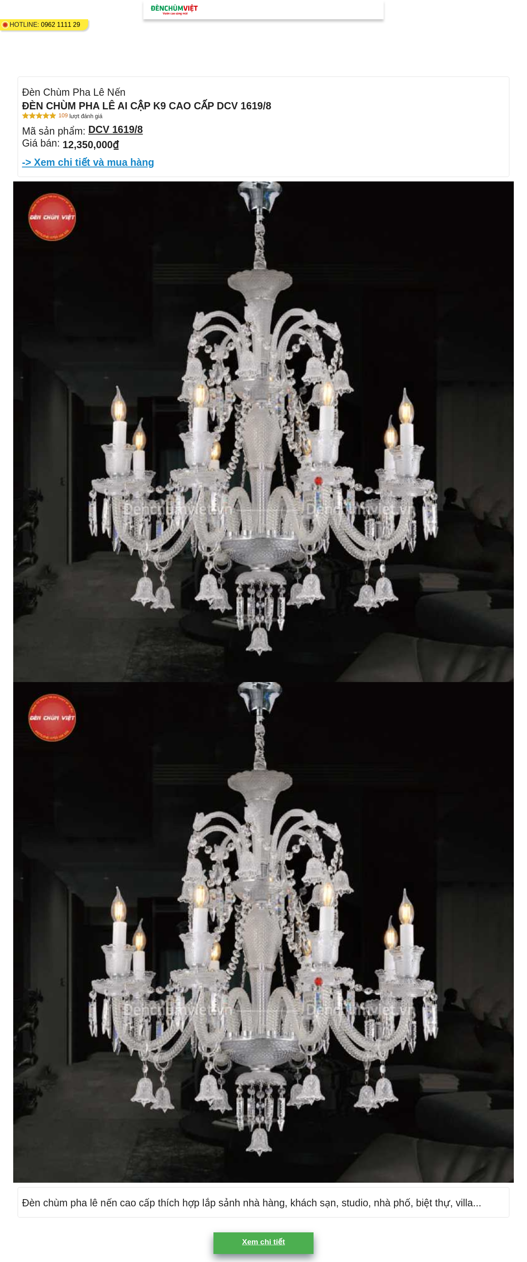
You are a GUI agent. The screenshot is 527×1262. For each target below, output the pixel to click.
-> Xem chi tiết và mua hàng (88, 162)
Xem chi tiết (263, 1242)
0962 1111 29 (60, 24)
